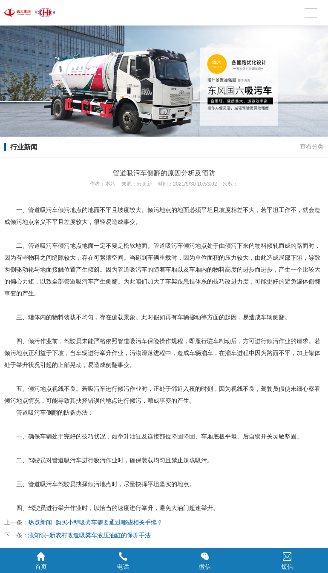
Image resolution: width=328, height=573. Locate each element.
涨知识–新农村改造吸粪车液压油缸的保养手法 (89, 535)
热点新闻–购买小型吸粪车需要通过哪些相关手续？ (95, 522)
